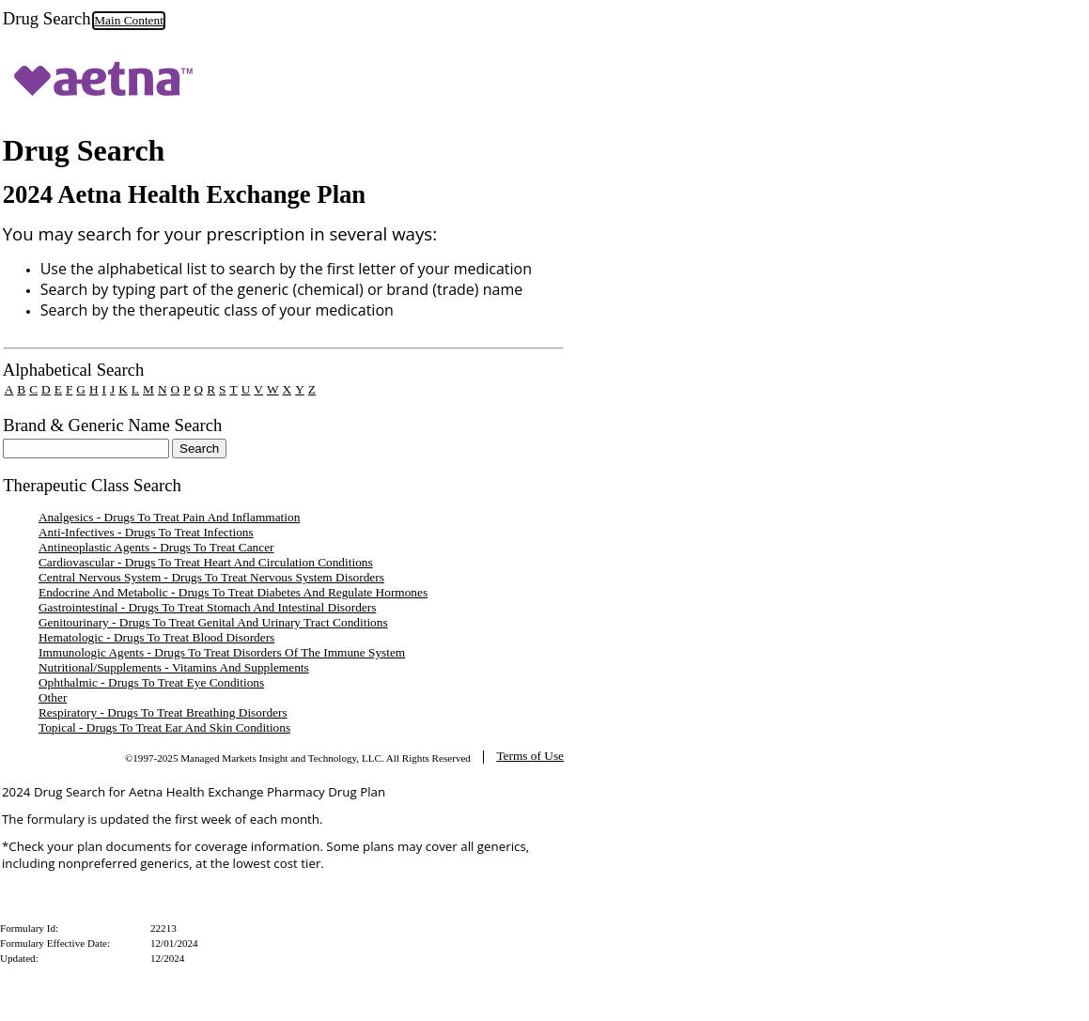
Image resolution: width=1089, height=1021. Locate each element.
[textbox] (86, 448)
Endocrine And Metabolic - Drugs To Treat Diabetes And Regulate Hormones (233, 592)
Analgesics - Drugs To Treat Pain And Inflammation (169, 517)
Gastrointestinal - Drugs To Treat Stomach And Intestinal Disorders (207, 607)
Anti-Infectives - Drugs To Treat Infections (146, 532)
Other (53, 697)
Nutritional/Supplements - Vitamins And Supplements (174, 667)
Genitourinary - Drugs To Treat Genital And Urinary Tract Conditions (213, 622)
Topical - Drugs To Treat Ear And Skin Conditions (164, 727)
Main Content (128, 20)
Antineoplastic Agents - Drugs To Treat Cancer (156, 547)
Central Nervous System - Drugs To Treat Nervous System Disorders (211, 577)
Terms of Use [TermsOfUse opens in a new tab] (530, 756)
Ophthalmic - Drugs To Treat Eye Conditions (151, 682)
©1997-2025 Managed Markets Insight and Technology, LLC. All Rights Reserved (298, 758)
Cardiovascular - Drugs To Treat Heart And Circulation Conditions (206, 562)
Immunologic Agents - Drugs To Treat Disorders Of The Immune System (222, 652)
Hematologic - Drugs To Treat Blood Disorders (156, 637)
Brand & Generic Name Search (112, 425)
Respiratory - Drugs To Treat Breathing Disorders (163, 712)
